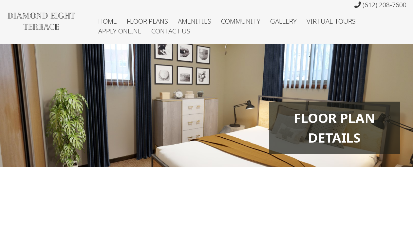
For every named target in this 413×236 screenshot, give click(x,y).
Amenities (194, 21)
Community (240, 21)
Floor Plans (147, 21)
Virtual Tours (331, 21)
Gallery (283, 21)
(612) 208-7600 (380, 4)
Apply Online (119, 31)
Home (107, 21)
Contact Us (170, 31)
